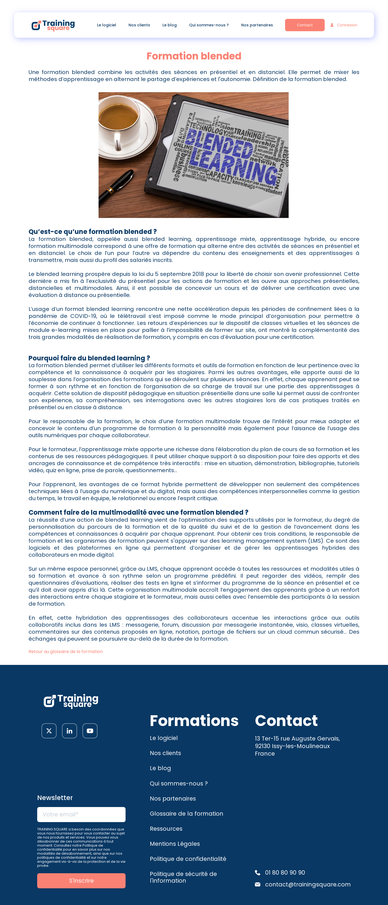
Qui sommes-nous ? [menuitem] (209, 25)
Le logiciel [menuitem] (106, 25)
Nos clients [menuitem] (139, 25)
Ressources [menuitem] (166, 829)
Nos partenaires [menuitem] (257, 25)
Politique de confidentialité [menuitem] (188, 859)
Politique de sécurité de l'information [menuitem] (183, 877)
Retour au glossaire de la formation (66, 651)
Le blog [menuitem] (169, 25)
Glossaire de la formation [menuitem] (186, 814)
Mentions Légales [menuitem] (175, 844)
